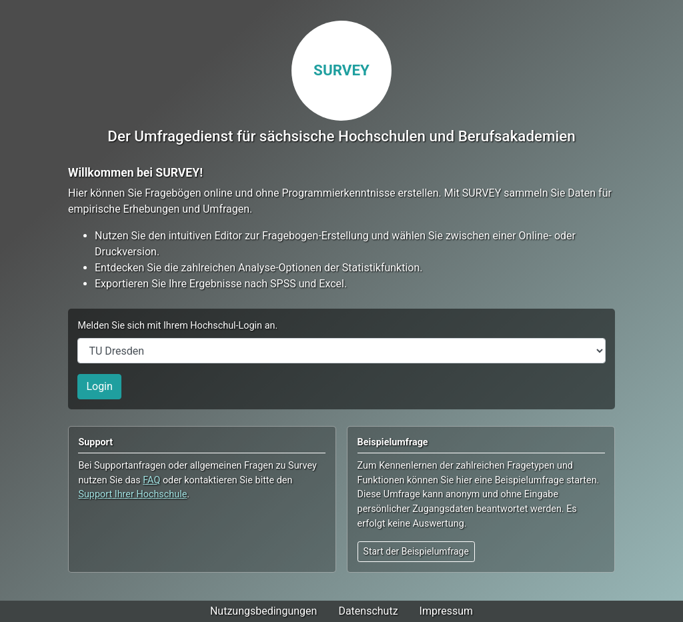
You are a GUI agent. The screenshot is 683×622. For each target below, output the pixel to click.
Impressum (447, 611)
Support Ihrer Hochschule (132, 494)
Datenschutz (368, 611)
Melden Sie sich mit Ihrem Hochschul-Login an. (177, 325)
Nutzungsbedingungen (263, 611)
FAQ (151, 480)
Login (99, 386)
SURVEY (341, 70)
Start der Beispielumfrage (416, 551)
